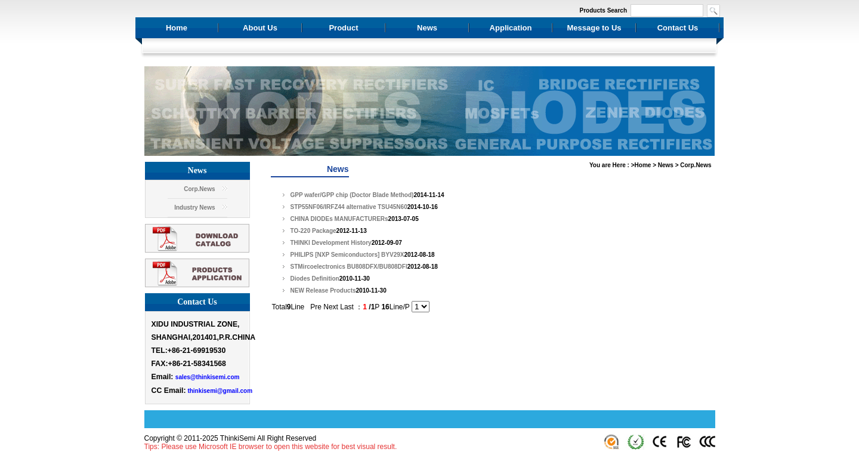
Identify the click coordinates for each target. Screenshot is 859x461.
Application (511, 27)
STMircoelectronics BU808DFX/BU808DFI (349, 266)
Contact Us (678, 27)
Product (343, 27)
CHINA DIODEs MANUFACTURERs (339, 219)
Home (176, 27)
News (427, 27)
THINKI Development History (331, 242)
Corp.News (199, 189)
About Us (260, 27)
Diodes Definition (315, 278)
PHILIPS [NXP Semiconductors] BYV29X (347, 254)
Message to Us (594, 27)
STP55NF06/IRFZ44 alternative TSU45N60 (349, 207)
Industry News (194, 207)
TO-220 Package (313, 231)
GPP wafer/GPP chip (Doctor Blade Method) (352, 195)
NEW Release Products (323, 290)
